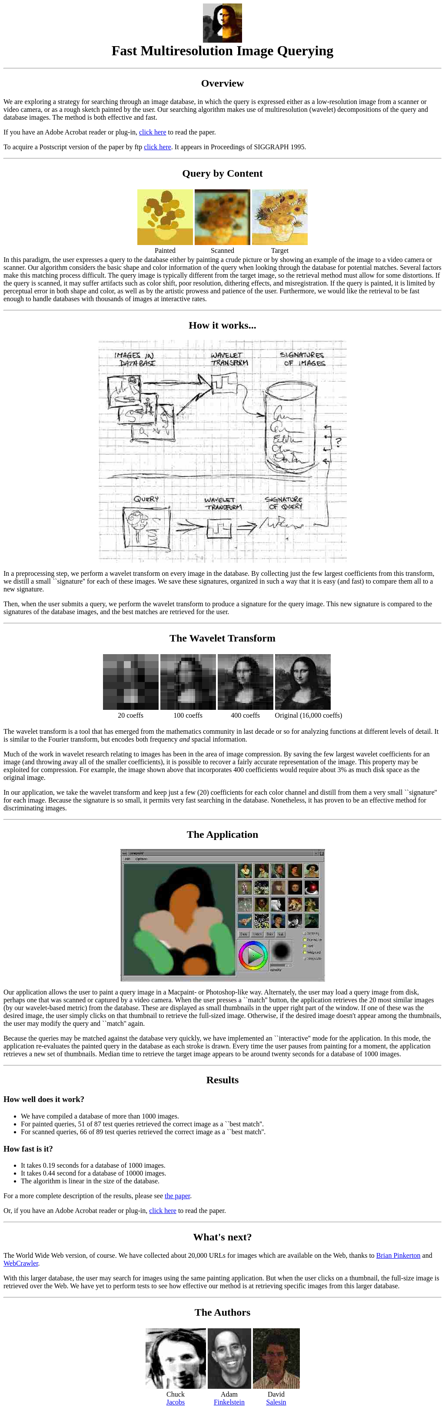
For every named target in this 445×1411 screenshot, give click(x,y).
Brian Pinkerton (398, 1255)
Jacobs (175, 1402)
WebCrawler (20, 1263)
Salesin (276, 1402)
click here (152, 132)
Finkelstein (229, 1402)
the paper (177, 1195)
